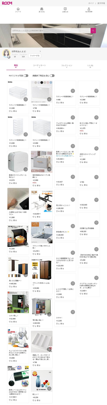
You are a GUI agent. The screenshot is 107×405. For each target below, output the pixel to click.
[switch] (26, 75)
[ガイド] (91, 3)
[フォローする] (34, 56)
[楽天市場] (101, 3)
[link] (18, 92)
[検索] (93, 30)
